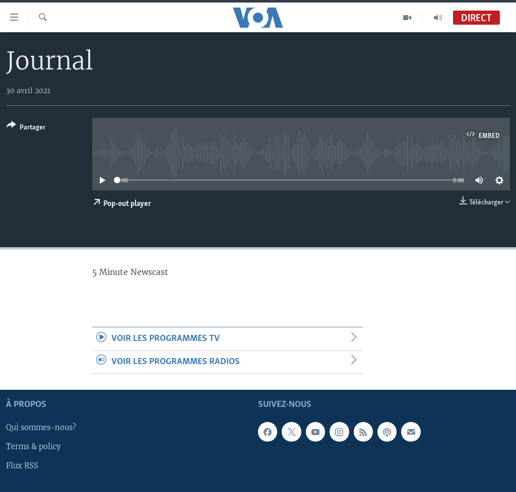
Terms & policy (33, 446)
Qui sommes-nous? (41, 427)
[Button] (26, 128)
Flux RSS (22, 465)
